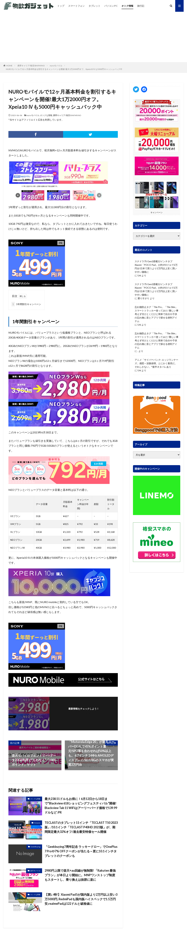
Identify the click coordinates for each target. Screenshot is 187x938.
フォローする (84, 713)
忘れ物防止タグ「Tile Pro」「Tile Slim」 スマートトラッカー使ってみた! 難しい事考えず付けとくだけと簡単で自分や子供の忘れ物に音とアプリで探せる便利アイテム (156, 314)
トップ (60, 5)
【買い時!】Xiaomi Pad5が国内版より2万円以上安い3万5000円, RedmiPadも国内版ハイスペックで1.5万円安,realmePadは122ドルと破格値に (81, 899)
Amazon (37, 823)
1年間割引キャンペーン (26, 304)
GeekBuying (35, 847)
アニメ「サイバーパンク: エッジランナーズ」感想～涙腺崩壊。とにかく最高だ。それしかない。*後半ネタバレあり (156, 363)
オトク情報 (127, 5)
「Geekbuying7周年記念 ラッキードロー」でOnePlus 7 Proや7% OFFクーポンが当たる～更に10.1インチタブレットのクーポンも (81, 851)
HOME (9, 65)
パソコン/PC (111, 5)
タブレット (94, 5)
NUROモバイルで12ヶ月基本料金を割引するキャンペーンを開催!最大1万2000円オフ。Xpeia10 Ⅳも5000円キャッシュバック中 (64, 69)
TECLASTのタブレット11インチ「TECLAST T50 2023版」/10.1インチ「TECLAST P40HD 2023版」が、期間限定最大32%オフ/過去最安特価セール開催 (81, 827)
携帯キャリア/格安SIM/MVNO (31, 65)
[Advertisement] (93, 36)
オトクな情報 (46, 115)
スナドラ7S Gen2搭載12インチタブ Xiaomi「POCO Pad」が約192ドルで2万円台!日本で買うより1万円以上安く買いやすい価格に (156, 266)
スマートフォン (76, 5)
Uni (139, 275)
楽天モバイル (35, 871)
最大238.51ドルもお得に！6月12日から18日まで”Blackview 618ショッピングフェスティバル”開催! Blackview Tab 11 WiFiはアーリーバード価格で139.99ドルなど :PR (81, 805)
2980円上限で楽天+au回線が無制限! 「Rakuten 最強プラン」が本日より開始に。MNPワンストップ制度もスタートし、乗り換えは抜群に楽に (80, 875)
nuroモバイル (56, 65)
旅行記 (140, 5)
